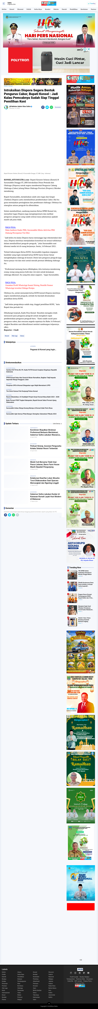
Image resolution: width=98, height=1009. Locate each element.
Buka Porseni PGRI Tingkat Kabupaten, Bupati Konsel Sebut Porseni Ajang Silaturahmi (31, 401)
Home (6, 86)
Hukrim (56, 9)
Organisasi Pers (79, 983)
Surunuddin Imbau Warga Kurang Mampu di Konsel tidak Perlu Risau (29, 408)
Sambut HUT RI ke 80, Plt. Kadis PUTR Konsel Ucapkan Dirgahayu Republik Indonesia (31, 371)
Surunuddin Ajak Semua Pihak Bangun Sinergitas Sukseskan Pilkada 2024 (31, 414)
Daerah (64, 9)
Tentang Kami (71, 979)
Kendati (4, 997)
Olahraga (20, 988)
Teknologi (36, 995)
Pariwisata (20, 990)
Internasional (6, 992)
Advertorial (36, 981)
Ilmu (50, 990)
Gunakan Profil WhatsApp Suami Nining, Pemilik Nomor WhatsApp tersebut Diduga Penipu (29, 286)
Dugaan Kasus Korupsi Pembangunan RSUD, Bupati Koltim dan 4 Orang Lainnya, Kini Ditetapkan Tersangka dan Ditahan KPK (86, 596)
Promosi (19, 997)
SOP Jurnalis (78, 981)
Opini (34, 988)
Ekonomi (20, 9)
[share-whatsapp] (51, 107)
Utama (22, 336)
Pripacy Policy (87, 981)
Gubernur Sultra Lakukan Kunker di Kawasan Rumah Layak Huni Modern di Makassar (45, 496)
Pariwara (35, 983)
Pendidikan (73, 9)
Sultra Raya (38, 9)
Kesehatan (84, 9)
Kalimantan (36, 997)
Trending (92, 3)
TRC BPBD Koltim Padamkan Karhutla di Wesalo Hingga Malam (85, 572)
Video (19, 992)
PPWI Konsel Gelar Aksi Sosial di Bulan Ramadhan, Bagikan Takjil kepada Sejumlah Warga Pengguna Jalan (31, 379)
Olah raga (14, 336)
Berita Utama (52, 988)
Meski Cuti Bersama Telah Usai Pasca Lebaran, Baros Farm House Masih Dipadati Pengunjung (44, 464)
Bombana (20, 986)
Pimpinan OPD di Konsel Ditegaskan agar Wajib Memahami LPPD (28, 385)
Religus (19, 999)
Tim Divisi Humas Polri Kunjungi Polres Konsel (22, 391)
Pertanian (5, 983)
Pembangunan (21, 981)
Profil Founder (74, 977)
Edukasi (19, 979)
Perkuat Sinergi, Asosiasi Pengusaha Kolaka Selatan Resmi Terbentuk (45, 447)
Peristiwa (35, 979)
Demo (34, 992)
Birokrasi (34, 427)
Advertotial (52, 995)
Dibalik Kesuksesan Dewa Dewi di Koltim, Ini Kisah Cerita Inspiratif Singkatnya (85, 584)
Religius (51, 979)
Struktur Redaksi (84, 977)
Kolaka (4, 981)
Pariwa (4, 999)
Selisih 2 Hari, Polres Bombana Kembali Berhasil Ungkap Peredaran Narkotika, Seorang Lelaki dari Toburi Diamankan (86, 619)
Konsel (12, 9)
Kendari (47, 9)
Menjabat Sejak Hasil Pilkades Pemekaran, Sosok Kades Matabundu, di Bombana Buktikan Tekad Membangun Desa (85, 608)
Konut (3, 995)
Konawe (35, 986)
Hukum (51, 983)
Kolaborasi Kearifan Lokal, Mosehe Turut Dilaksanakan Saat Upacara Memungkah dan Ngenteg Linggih (45, 480)
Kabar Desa (52, 986)
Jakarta (51, 981)
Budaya (33, 459)
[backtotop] (49, 1004)
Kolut (3, 990)
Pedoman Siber (80, 979)
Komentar (58, 107)
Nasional (94, 9)
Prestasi (4, 986)
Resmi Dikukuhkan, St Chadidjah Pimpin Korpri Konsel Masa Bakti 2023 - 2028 (32, 397)
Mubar (19, 995)
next (81, 960)
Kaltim (50, 992)
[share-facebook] (43, 107)
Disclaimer (89, 979)
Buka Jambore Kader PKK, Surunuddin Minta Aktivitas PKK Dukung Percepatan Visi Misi (30, 231)
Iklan (18, 983)
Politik (29, 9)
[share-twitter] (47, 107)
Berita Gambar (37, 990)
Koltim (4, 9)
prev (80, 960)
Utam (34, 999)
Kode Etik (70, 981)
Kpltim (50, 997)
